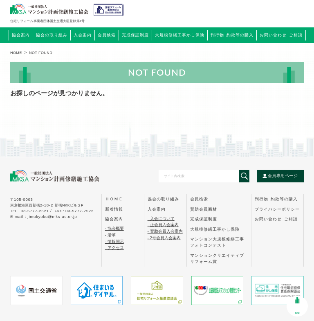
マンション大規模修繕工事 (217, 242)
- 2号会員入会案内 (164, 238)
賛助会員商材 (203, 209)
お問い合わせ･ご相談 (276, 219)
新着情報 (114, 209)
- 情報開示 (114, 241)
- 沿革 (110, 235)
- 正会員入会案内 (163, 224)
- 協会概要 (114, 228)
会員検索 (107, 35)
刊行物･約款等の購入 (276, 199)
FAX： (74, 211)
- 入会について (161, 218)
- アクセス (114, 247)
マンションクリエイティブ (217, 258)
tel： (31, 211)
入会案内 (157, 209)
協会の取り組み (163, 199)
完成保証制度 (203, 219)
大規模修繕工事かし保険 (215, 229)
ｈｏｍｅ (114, 199)
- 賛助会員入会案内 (165, 231)
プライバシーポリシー (277, 209)
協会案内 (114, 219)
